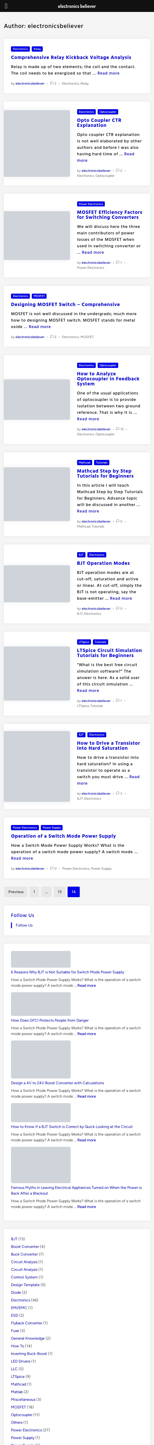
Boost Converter (25, 1246)
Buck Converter (24, 1254)
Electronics (20, 49)
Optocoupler (108, 111)
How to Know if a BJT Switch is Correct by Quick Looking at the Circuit (72, 1126)
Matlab (17, 1392)
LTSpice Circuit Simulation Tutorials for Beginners (109, 652)
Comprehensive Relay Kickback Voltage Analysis (71, 57)
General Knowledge (28, 1338)
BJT (81, 554)
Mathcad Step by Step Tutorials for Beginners (105, 473)
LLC (14, 1369)
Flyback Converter (26, 1323)
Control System (24, 1277)
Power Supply (52, 827)
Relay (37, 49)
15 (122, 429)
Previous (15, 892)
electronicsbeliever (30, 83)
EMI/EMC (19, 1307)
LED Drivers (20, 1361)
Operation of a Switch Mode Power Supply (63, 836)
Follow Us (22, 915)
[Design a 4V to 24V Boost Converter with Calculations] (41, 1060)
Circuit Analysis (24, 1262)
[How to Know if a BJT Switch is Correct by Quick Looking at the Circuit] (41, 1113)
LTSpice (84, 642)
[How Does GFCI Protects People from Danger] (41, 1004)
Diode (16, 1292)
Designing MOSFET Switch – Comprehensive (65, 304)
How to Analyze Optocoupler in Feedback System (108, 378)
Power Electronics (91, 204)
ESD (14, 1315)
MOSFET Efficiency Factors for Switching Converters (110, 214)
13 (60, 892)
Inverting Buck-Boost (29, 1353)
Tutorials (101, 462)
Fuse (15, 1330)
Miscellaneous (23, 1399)
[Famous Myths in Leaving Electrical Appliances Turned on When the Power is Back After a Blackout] (41, 1166)
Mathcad (84, 462)
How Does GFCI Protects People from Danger (50, 1020)
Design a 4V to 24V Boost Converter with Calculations (57, 1083)
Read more (108, 73)
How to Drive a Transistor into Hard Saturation (108, 745)
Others (16, 1422)
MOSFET (39, 296)
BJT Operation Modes (103, 563)
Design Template (25, 1285)
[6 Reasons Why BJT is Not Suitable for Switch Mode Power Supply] (41, 960)
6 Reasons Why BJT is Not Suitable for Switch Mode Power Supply (67, 972)
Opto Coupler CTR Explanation (99, 122)
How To (17, 1346)
